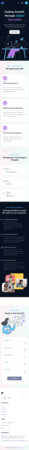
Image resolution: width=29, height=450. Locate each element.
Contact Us (20, 447)
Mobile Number (9, 355)
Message (7, 369)
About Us (3, 411)
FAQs (2, 428)
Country (7, 362)
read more (14, 32)
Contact (3, 414)
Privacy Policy (5, 425)
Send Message (14, 378)
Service (3, 409)
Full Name (7, 340)
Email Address (9, 347)
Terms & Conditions (6, 422)
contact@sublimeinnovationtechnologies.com (14, 440)
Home (2, 406)
